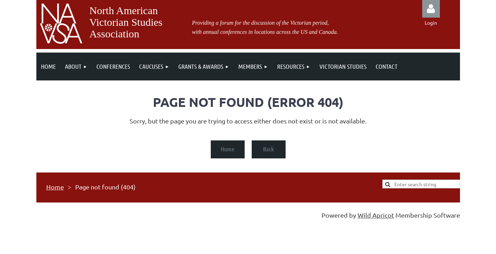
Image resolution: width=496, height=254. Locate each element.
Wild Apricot (376, 215)
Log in (431, 9)
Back (268, 149)
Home (227, 149)
